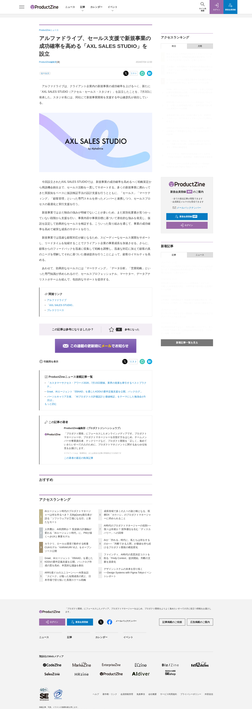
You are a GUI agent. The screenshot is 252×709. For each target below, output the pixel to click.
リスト (134, 73)
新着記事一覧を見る (187, 342)
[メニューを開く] (22, 7)
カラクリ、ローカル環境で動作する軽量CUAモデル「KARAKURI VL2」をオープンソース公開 (68, 547)
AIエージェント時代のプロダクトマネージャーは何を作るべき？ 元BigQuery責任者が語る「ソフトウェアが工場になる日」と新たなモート (189, 57)
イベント (112, 7)
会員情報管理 (127, 694)
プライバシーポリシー (190, 694)
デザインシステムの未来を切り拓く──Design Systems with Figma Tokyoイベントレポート (128, 573)
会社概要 (152, 694)
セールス (45, 73)
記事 (82, 7)
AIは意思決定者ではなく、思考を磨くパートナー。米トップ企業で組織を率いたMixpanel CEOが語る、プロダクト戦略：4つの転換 (187, 330)
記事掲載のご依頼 (172, 622)
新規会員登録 (186, 216)
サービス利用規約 (168, 694)
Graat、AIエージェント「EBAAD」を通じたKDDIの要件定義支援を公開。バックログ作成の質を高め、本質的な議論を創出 (69, 562)
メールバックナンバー (187, 207)
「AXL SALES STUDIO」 (61, 305)
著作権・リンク (109, 694)
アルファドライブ (56, 300)
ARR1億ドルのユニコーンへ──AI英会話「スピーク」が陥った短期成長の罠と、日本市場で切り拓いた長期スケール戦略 (68, 576)
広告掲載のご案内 (200, 622)
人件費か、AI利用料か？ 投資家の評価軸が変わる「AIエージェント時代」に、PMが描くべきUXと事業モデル (68, 533)
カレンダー (96, 7)
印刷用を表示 (48, 361)
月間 (200, 46)
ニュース (70, 7)
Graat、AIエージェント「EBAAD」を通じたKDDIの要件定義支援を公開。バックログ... (94, 391)
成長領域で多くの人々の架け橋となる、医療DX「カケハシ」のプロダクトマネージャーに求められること (127, 515)
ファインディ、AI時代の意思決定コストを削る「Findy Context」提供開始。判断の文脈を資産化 (127, 558)
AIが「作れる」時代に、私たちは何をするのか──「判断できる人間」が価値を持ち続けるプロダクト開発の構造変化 (127, 544)
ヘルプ (96, 694)
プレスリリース (55, 310)
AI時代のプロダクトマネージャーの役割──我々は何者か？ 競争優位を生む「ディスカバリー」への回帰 (127, 529)
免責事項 (141, 694)
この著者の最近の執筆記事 (78, 458)
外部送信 (209, 694)
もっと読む (51, 404)
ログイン (186, 225)
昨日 (174, 46)
